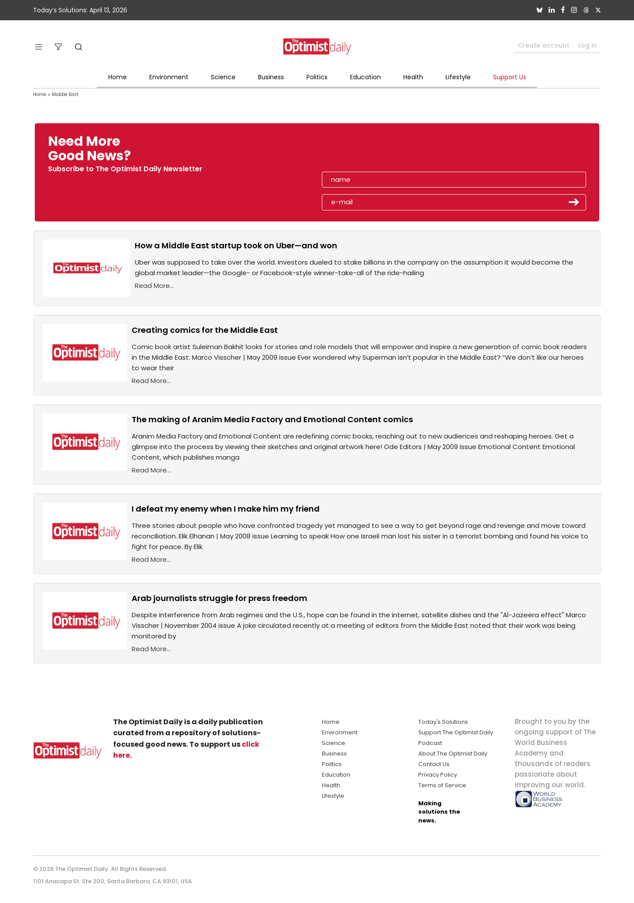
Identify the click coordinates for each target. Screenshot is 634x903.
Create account (543, 45)
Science (223, 77)
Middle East (65, 94)
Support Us (509, 77)
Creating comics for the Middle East (205, 329)
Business (271, 77)
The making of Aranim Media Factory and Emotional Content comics (272, 419)
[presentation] (372, 151)
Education (365, 77)
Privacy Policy (437, 774)
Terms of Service (442, 785)
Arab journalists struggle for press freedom (219, 598)
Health (413, 77)
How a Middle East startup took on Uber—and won (236, 245)
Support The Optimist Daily (455, 732)
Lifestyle (458, 77)
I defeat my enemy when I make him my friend (226, 508)
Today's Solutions (443, 722)
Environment (168, 77)
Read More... (154, 285)
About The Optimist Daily (452, 753)
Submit (574, 202)
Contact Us (434, 764)
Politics (317, 77)
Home (117, 77)
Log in (587, 45)
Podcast (430, 743)
